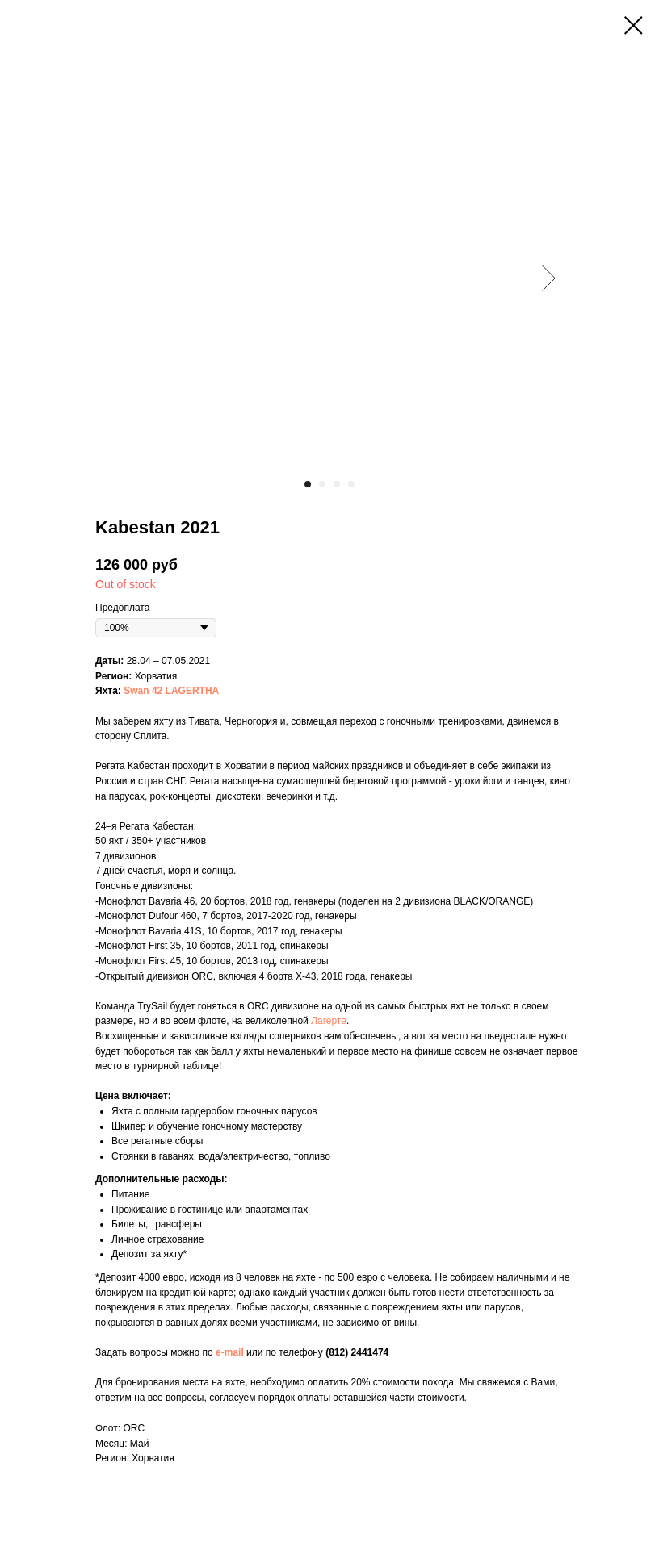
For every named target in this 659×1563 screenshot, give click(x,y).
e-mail (230, 1352)
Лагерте (328, 1020)
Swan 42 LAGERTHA (171, 690)
